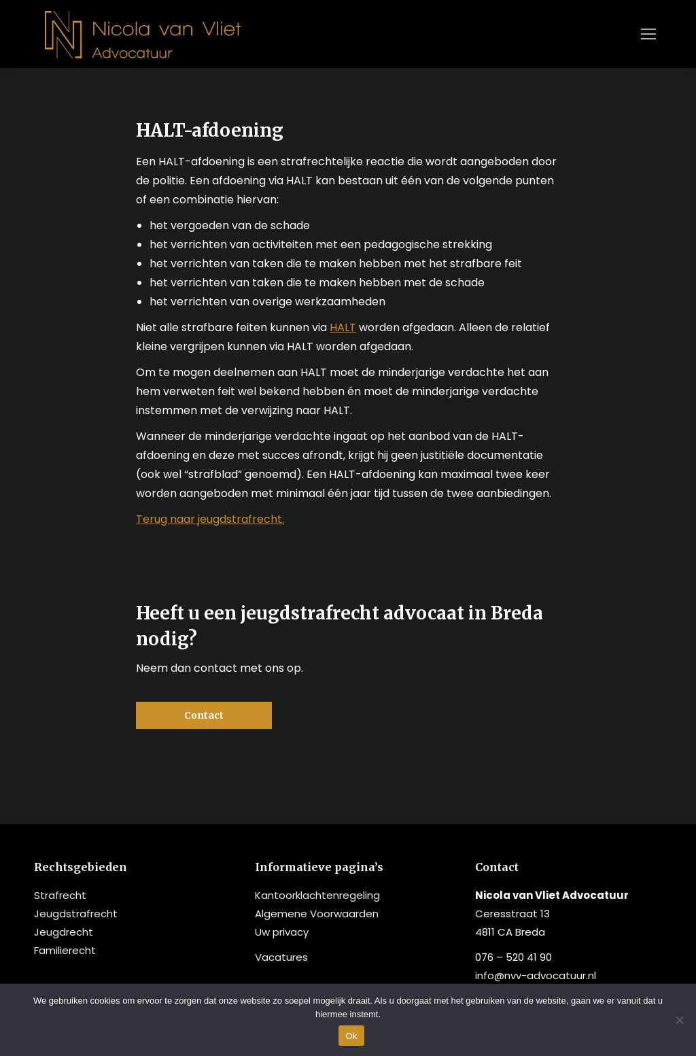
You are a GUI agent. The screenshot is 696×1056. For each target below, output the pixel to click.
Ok (351, 1036)
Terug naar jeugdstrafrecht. (210, 519)
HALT (343, 327)
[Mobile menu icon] (648, 34)
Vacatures (281, 957)
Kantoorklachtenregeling (317, 895)
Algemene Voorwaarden (317, 913)
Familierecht (65, 950)
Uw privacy (282, 932)
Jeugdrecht (63, 932)
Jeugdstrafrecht (76, 913)
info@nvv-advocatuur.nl (535, 975)
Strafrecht (60, 895)
